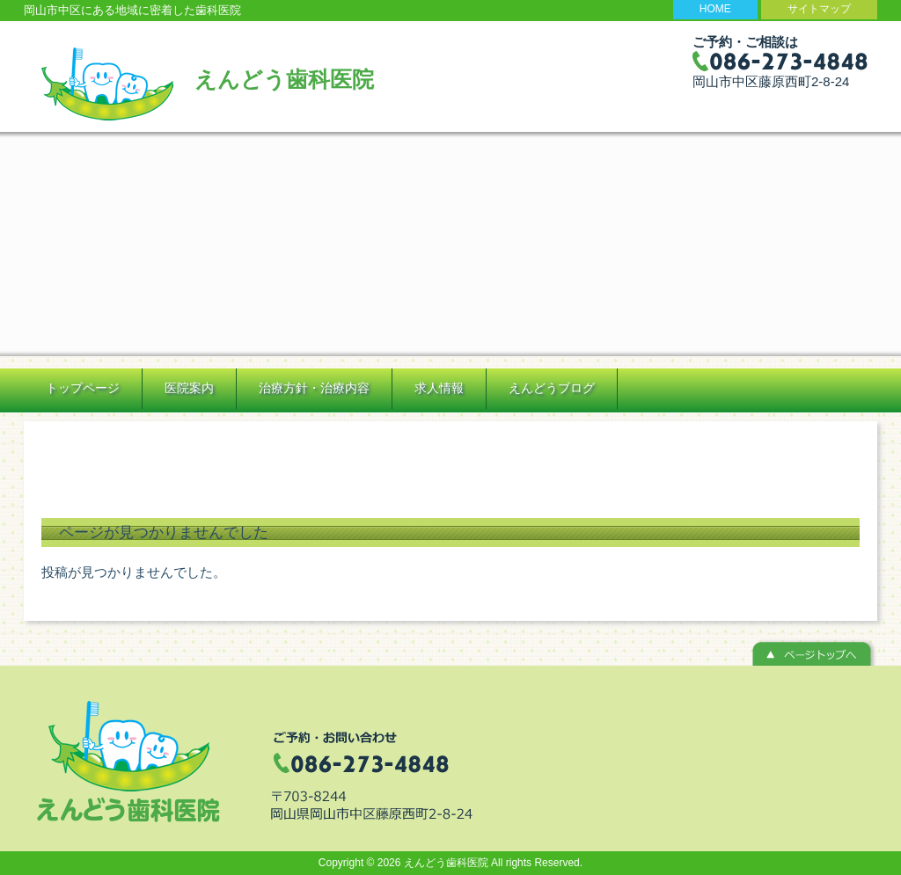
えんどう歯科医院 (284, 79)
